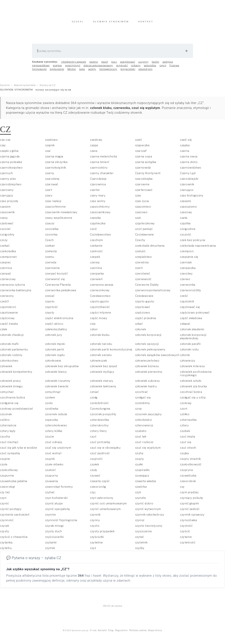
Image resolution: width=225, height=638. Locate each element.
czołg (94, 399)
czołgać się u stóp (193, 399)
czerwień (96, 281)
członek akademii (192, 331)
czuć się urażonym (58, 449)
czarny (49, 175)
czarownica (98, 186)
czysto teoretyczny (149, 527)
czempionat (8, 259)
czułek (94, 466)
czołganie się (9, 405)
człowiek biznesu (147, 368)
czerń (139, 270)
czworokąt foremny (59, 488)
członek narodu (101, 346)
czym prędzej (189, 494)
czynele (140, 500)
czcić (93, 231)
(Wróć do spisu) (112, 607)
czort (183, 410)
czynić (4, 505)
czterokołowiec (56, 427)
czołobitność (99, 405)
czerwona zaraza (101, 286)
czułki (139, 466)
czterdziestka (99, 422)
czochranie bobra (12, 399)
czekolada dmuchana (150, 247)
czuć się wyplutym (148, 449)
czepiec (5, 264)
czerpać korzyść (56, 275)
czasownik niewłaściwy (61, 214)
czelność (96, 253)
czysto (94, 527)
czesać (50, 298)
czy (182, 488)
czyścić (185, 533)
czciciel (5, 231)
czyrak (4, 527)
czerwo (185, 281)
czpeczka (51, 422)
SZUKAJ (78, 24)
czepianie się (189, 259)
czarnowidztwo (190, 169)
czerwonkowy (100, 292)
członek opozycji (147, 346)
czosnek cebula (56, 416)
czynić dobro (144, 505)
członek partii (54, 351)
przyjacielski (127, 71)
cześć (184, 298)
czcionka (51, 236)
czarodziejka (144, 181)
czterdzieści (143, 422)
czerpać (5, 275)
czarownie (142, 186)
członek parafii (190, 346)
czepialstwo (143, 259)
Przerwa (174, 67)
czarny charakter (102, 175)
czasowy (186, 214)
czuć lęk (140, 438)
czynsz (139, 522)
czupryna (186, 472)
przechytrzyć (72, 67)
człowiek (6, 368)
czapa (94, 147)
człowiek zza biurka (193, 388)
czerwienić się (55, 281)
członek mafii (9, 346)
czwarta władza (145, 483)
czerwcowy (8, 281)
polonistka (150, 67)
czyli (138, 494)
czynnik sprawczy (192, 516)
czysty (4, 533)
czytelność (187, 544)
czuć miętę (187, 438)
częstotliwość (100, 309)
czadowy (96, 141)
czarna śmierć (99, 164)
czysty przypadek (102, 533)
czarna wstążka (145, 164)
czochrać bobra (191, 394)
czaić (138, 141)
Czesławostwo (100, 298)
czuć (93, 438)
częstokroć (8, 309)
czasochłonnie (55, 208)
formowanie (39, 71)
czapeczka (142, 147)
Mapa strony (155, 632)
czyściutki (97, 539)
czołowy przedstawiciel (16, 410)
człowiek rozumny (57, 383)
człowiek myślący (102, 374)
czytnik (50, 550)
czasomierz (143, 208)
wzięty (92, 71)
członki (185, 357)
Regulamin (121, 632)
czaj (2, 147)
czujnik (50, 461)
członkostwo (9, 362)
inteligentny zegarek (73, 63)
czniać (94, 394)
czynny (95, 522)
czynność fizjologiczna (61, 522)
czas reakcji (53, 203)
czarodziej (52, 181)
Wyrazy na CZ (47, 87)
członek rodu (189, 351)
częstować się (190, 309)
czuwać (95, 477)
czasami (185, 203)
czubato (141, 433)
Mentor (71, 71)
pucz (114, 63)
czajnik (50, 147)
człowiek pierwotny (149, 374)
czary (49, 197)
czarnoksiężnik (55, 169)
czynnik (95, 516)
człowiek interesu (192, 368)
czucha (5, 438)
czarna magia (54, 158)
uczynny (143, 63)
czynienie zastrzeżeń (14, 516)
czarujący (6, 197)
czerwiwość (143, 281)
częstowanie (9, 314)
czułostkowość (191, 466)
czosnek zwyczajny (148, 416)
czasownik (7, 214)
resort (104, 63)
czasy (4, 220)
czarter (95, 192)
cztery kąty (8, 433)
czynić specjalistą (57, 511)
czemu (49, 259)
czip (93, 325)
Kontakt (102, 632)
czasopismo (188, 208)
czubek (185, 433)
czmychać (7, 394)
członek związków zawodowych (157, 357)
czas (138, 197)
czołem (50, 399)
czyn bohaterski (56, 500)
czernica (6, 270)
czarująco (187, 192)
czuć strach (188, 449)
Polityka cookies (138, 632)
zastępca (168, 63)
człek (3, 331)
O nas (93, 632)
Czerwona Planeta (58, 286)
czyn (3, 500)
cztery (184, 427)
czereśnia (142, 264)
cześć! (4, 303)
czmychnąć (53, 394)
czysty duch (53, 533)
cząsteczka (97, 225)
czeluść (140, 253)
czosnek (6, 416)
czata (183, 220)
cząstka (185, 225)
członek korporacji (148, 337)
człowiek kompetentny (16, 374)
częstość (51, 309)
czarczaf (141, 153)
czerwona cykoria (12, 286)
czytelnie (96, 544)
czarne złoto (189, 164)
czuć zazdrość (100, 455)
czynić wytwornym (148, 511)
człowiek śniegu (11, 388)
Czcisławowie (144, 236)
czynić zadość (190, 511)
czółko (184, 416)
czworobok (188, 483)
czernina (96, 270)
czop (138, 410)
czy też (5, 494)
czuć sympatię (10, 455)
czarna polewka (11, 164)
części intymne (100, 314)
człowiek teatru (146, 388)
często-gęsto (144, 303)
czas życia (142, 203)
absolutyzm (145, 71)
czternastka (188, 422)
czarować (51, 186)
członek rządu (55, 357)
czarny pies (8, 181)
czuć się (185, 444)
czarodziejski (189, 181)
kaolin (155, 63)
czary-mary (97, 197)
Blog (111, 632)
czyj (92, 494)
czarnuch (6, 175)
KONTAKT (145, 24)
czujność (96, 461)
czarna (184, 153)
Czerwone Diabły (147, 286)
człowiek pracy (10, 383)
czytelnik (141, 544)
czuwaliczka (188, 477)
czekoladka (8, 253)
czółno (5, 422)
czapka (185, 147)
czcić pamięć (144, 231)
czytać (139, 539)
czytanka (6, 544)
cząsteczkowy (145, 225)
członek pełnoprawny (150, 351)
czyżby (139, 550)
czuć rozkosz (144, 444)
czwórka (141, 488)
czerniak (186, 264)
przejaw (57, 67)
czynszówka (188, 522)
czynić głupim (189, 505)
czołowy (186, 405)
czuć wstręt (53, 455)
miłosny (136, 67)
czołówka (51, 410)
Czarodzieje (98, 181)
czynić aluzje (54, 505)
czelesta (51, 253)
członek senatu (101, 357)
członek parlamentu (14, 351)
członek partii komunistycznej (111, 351)
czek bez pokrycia (192, 242)
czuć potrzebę (100, 444)
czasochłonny (100, 208)
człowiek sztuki (190, 383)
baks (82, 71)
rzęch (163, 67)
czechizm (96, 242)
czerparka (97, 275)
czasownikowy (100, 214)
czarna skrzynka (56, 164)
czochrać (141, 394)
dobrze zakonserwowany (98, 67)
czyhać (50, 494)
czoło (49, 405)
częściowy (7, 320)
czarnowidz (143, 169)
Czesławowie (144, 298)
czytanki (51, 544)
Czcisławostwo (100, 236)
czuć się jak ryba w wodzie (18, 449)
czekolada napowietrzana (198, 247)
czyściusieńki (54, 539)
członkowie (53, 362)
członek (140, 331)
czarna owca (189, 158)
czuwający (142, 477)
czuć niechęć (9, 444)
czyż (93, 550)
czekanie (96, 247)
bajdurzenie (57, 71)
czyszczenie (143, 533)
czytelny (6, 550)
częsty (49, 314)
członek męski (55, 346)
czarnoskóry (99, 169)
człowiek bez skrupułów (62, 368)
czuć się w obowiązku (105, 449)
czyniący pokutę (191, 500)
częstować (142, 309)
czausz (50, 225)
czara (93, 153)
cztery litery (98, 433)
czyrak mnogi (54, 527)
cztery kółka (53, 433)
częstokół (187, 303)
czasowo (141, 214)
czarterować (144, 192)
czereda (50, 264)
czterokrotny (99, 427)
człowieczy (187, 362)
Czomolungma (100, 410)
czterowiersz (144, 427)
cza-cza (5, 141)
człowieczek (98, 362)
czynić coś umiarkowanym (108, 505)
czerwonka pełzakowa (60, 292)
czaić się (186, 141)
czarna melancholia (103, 158)
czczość (185, 236)
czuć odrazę (53, 444)
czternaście (8, 427)
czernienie (52, 270)
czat (138, 220)
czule (4, 466)
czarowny (7, 192)
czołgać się (143, 399)
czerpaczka (188, 270)
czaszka (95, 220)
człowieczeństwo (147, 362)
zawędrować (127, 63)
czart (48, 192)
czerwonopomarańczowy (153, 292)
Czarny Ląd (187, 175)
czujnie (5, 461)
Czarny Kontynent (148, 175)
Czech (49, 242)
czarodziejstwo (10, 186)
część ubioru (54, 325)
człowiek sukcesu (147, 383)
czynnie (50, 516)
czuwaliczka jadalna (13, 483)
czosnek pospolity (103, 416)
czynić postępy (10, 511)
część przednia (145, 320)
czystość (186, 527)
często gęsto (99, 303)
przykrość (122, 67)
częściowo (142, 314)
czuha (139, 455)
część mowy (98, 320)
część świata (9, 325)
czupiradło (142, 472)
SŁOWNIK (111, 24)
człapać (185, 325)
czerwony (7, 298)
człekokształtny (56, 331)
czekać (5, 247)
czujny (139, 461)
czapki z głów (9, 153)
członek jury (53, 337)
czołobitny (142, 405)
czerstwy (186, 275)
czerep (95, 264)
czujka (184, 455)
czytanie (186, 539)
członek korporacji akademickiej (193, 338)
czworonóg (98, 488)
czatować (6, 225)
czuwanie (51, 483)
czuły (93, 472)
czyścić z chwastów (13, 539)
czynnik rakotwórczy (149, 516)
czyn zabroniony (101, 500)
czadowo (51, 141)
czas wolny (97, 203)
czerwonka (187, 286)
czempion (187, 253)
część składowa (191, 320)
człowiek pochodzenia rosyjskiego (195, 375)
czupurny (51, 477)
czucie (49, 438)
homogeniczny (108, 71)
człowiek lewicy (56, 374)
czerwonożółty (190, 292)
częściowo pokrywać (195, 314)
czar (48, 153)
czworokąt (7, 488)
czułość (50, 472)
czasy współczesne (58, 220)
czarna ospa (143, 158)
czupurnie (7, 477)
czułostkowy (9, 472)
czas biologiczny (191, 197)
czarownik (187, 186)
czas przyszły (9, 203)
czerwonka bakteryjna (15, 292)
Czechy (140, 242)
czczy (4, 242)
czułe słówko (54, 466)
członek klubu (100, 337)
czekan (50, 247)
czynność (7, 522)
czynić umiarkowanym (105, 511)
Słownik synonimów (25, 87)
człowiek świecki (56, 388)
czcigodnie (187, 231)
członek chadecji (12, 337)
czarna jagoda (10, 158)
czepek (95, 259)
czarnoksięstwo (11, 169)
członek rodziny (11, 357)
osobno (93, 63)
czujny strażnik (190, 461)
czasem (5, 208)
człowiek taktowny (103, 388)
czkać (139, 325)
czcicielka (52, 231)
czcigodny (7, 236)
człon (94, 331)
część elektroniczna (59, 320)
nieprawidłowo (41, 67)
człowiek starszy (101, 383)
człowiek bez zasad (103, 368)
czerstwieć (142, 275)
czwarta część (100, 483)
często (50, 303)
